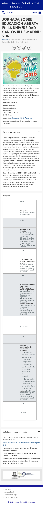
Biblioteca (5, 39)
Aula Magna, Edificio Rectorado (21, 118)
